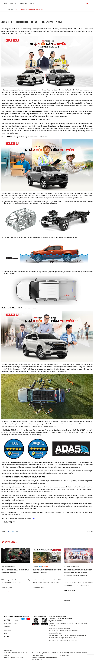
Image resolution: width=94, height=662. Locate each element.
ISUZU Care (23, 3)
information (4, 588)
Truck (15, 623)
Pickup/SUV (16, 620)
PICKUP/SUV (45, 566)
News (5, 3)
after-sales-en (11, 566)
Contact (32, 3)
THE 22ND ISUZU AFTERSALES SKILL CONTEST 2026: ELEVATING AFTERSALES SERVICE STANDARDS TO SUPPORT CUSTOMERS (78, 573)
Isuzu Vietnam (8, 617)
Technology (7, 626)
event (65, 595)
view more (5, 592)
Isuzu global (7, 630)
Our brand (17, 617)
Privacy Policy (8, 650)
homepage (10, 9)
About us (7, 620)
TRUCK (40, 566)
